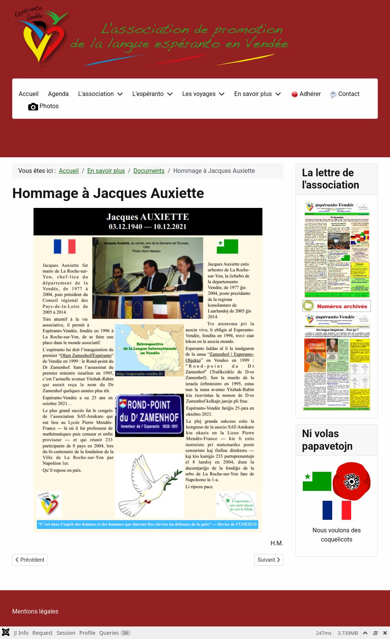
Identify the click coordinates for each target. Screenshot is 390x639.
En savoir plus (253, 93)
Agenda (58, 93)
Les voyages (199, 93)
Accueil (28, 93)
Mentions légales (35, 611)
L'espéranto (148, 93)
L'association (95, 93)
